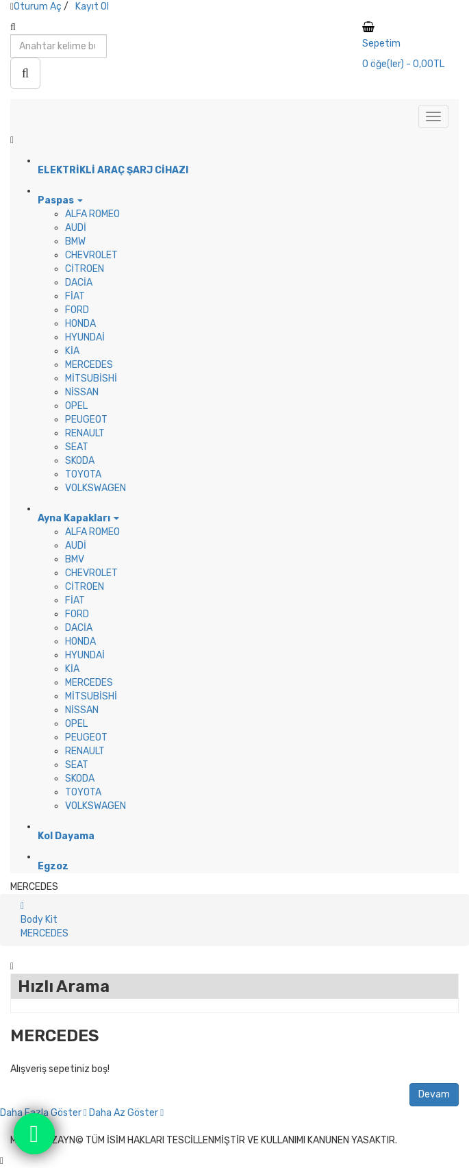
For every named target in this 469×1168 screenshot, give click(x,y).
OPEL (76, 406)
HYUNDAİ (85, 337)
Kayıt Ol (92, 6)
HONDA (80, 324)
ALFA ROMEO (92, 214)
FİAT (75, 296)
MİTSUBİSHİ (91, 378)
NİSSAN (82, 392)
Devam (434, 1094)
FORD (77, 310)
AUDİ (75, 228)
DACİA (78, 282)
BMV (74, 559)
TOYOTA (83, 474)
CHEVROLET (91, 255)
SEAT (76, 447)
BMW (75, 241)
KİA (72, 351)
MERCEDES (89, 365)
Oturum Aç (38, 6)
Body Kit (39, 919)
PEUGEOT (86, 419)
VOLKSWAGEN (95, 488)
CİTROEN (84, 269)
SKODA (79, 461)
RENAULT (85, 433)
